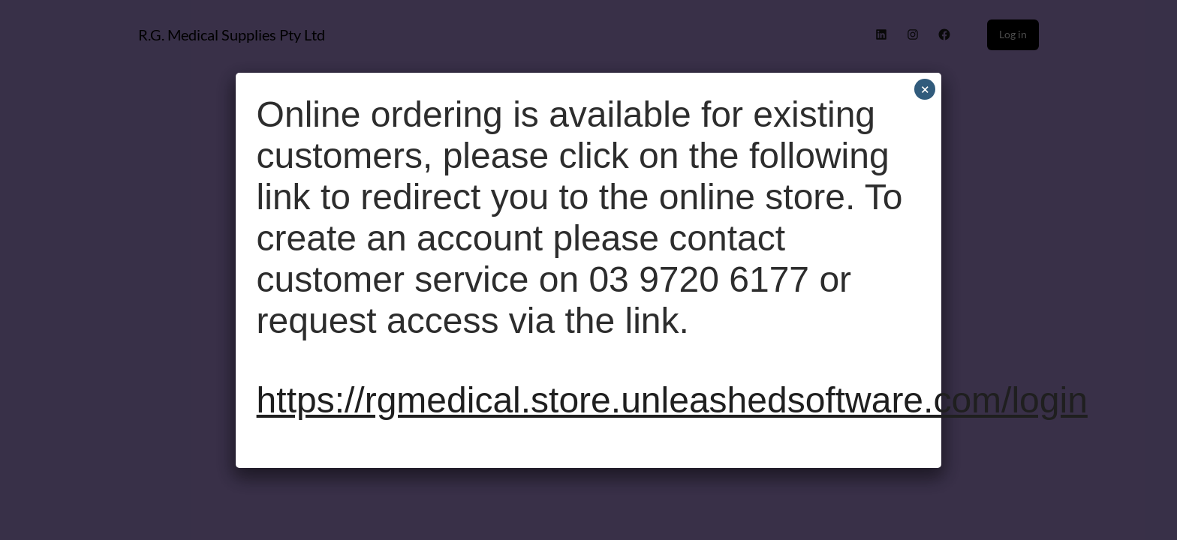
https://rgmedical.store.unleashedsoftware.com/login (672, 400)
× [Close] (925, 89)
